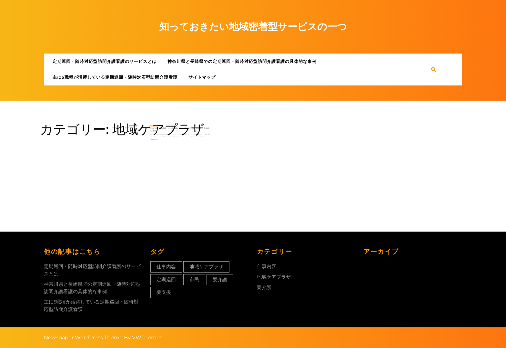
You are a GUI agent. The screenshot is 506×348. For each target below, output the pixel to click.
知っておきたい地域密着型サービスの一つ (253, 26)
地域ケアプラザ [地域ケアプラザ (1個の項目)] (206, 266)
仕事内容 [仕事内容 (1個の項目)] (166, 266)
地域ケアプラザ (274, 277)
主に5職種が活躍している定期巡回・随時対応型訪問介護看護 (115, 77)
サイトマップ (202, 77)
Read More (161, 141)
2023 (162, 130)
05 (160, 130)
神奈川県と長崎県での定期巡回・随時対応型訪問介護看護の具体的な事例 (242, 61)
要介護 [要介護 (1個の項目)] (220, 279)
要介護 (264, 287)
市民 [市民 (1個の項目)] (194, 279)
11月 (159, 130)
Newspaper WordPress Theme (83, 337)
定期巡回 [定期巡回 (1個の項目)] (166, 279)
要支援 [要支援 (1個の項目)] (164, 292)
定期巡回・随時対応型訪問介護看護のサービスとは (105, 61)
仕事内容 (266, 266)
